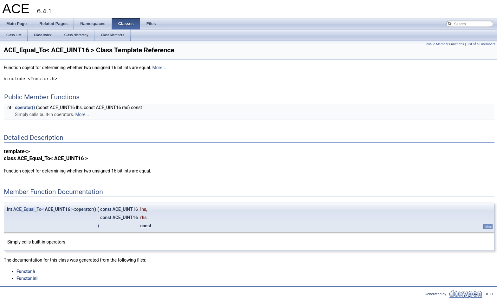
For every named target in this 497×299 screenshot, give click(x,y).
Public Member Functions (445, 44)
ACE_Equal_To (27, 209)
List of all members (481, 44)
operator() (25, 107)
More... (159, 67)
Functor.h (25, 271)
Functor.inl (26, 278)
